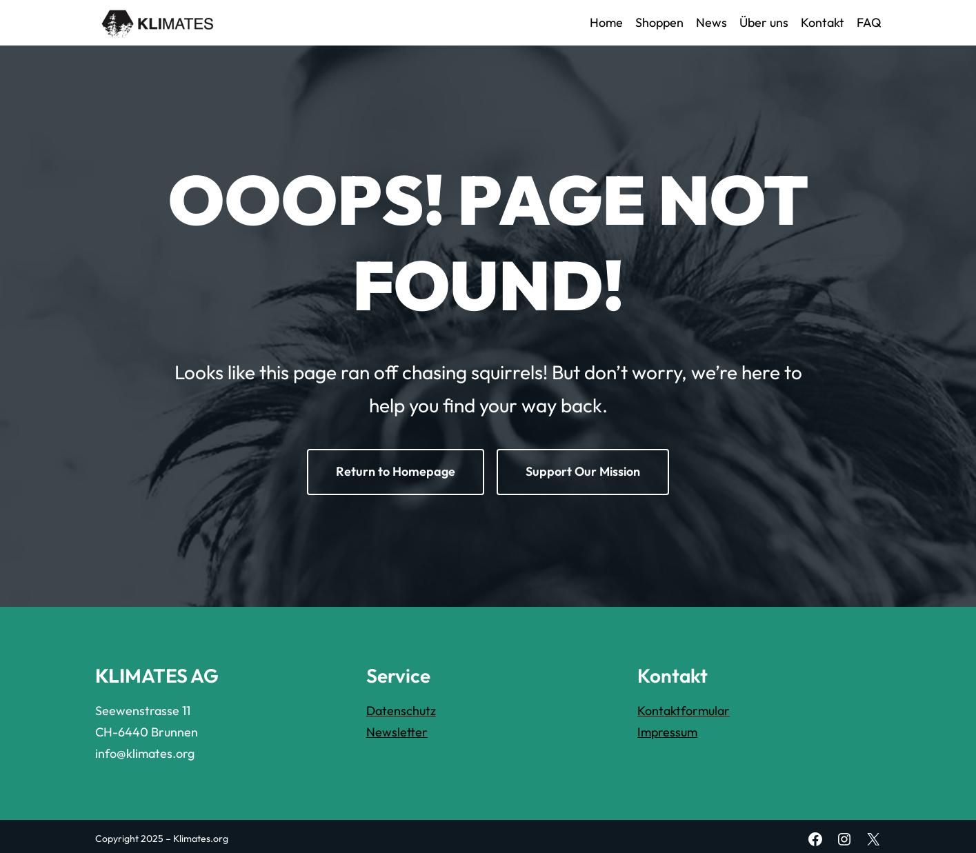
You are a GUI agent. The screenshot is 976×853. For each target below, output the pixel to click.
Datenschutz (401, 711)
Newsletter (397, 732)
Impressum (667, 732)
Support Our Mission (583, 471)
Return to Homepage (395, 471)
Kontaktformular (683, 711)
